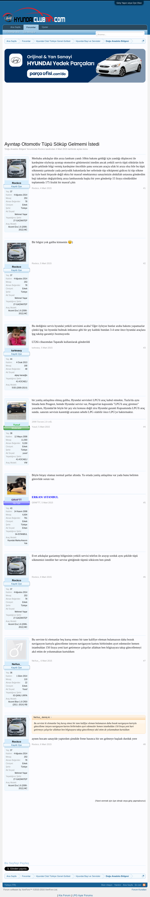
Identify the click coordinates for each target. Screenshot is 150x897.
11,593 (24, 440)
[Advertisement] (75, 114)
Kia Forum (64, 895)
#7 (144, 661)
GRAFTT (36, 502)
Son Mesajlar (29, 32)
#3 (144, 348)
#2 (144, 263)
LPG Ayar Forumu (82, 895)
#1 (144, 188)
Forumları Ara (12, 32)
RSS (144, 885)
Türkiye (24, 208)
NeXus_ (35, 661)
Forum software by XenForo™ (31, 889)
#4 (144, 427)
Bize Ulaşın (106, 885)
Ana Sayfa (16, 27)
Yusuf (34, 427)
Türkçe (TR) (10, 885)
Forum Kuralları (139, 889)
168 (25, 366)
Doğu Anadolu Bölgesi (15, 149)
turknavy (36, 348)
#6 (144, 577)
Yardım (117, 885)
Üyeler (45, 27)
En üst (138, 885)
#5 (144, 502)
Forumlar (31, 27)
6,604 (24, 515)
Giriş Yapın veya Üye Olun (129, 3)
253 (25, 198)
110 (25, 679)
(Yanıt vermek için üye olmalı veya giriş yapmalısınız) (120, 801)
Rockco (41, 149)
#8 (144, 744)
